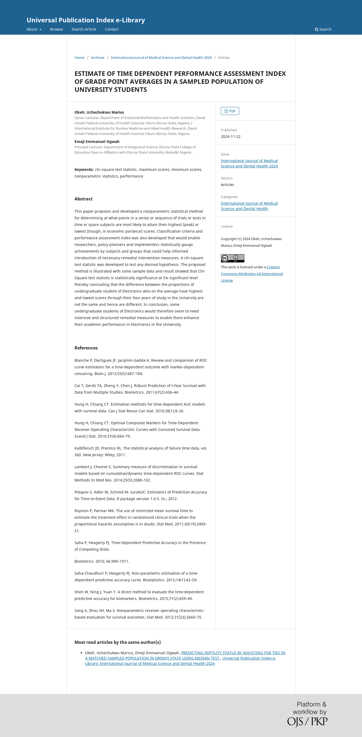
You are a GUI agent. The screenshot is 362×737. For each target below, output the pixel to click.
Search (323, 29)
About (32, 29)
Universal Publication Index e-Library (86, 19)
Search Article (84, 29)
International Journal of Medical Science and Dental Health (249, 206)
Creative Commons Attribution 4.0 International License (252, 274)
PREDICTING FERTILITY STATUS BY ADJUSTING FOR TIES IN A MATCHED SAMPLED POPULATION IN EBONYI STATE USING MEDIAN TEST (185, 655)
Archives (97, 57)
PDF (232, 111)
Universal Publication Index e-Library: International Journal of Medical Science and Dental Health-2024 (180, 661)
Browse (56, 29)
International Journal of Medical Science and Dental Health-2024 (161, 57)
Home (79, 57)
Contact (111, 29)
